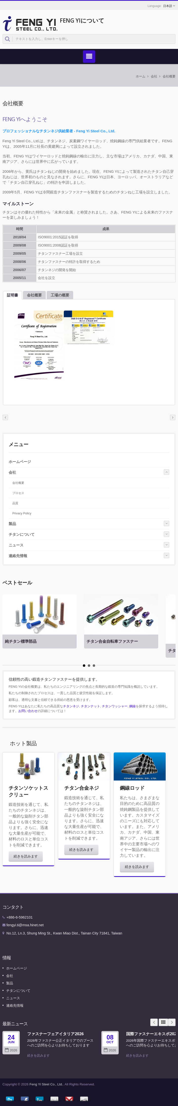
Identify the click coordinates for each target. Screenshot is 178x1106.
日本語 (167, 6)
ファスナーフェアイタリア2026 (55, 1033)
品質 (15, 503)
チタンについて (22, 534)
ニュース (16, 545)
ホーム (140, 76)
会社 (154, 76)
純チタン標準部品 (21, 641)
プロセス (18, 493)
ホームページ (20, 462)
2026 (11, 1050)
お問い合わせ (28, 711)
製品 (12, 524)
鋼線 (132, 706)
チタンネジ (71, 706)
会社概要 (169, 76)
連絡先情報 (18, 556)
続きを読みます (26, 856)
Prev (154, 1022)
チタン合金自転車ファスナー (112, 641)
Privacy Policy (21, 513)
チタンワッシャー (115, 706)
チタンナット (90, 706)
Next (172, 1022)
